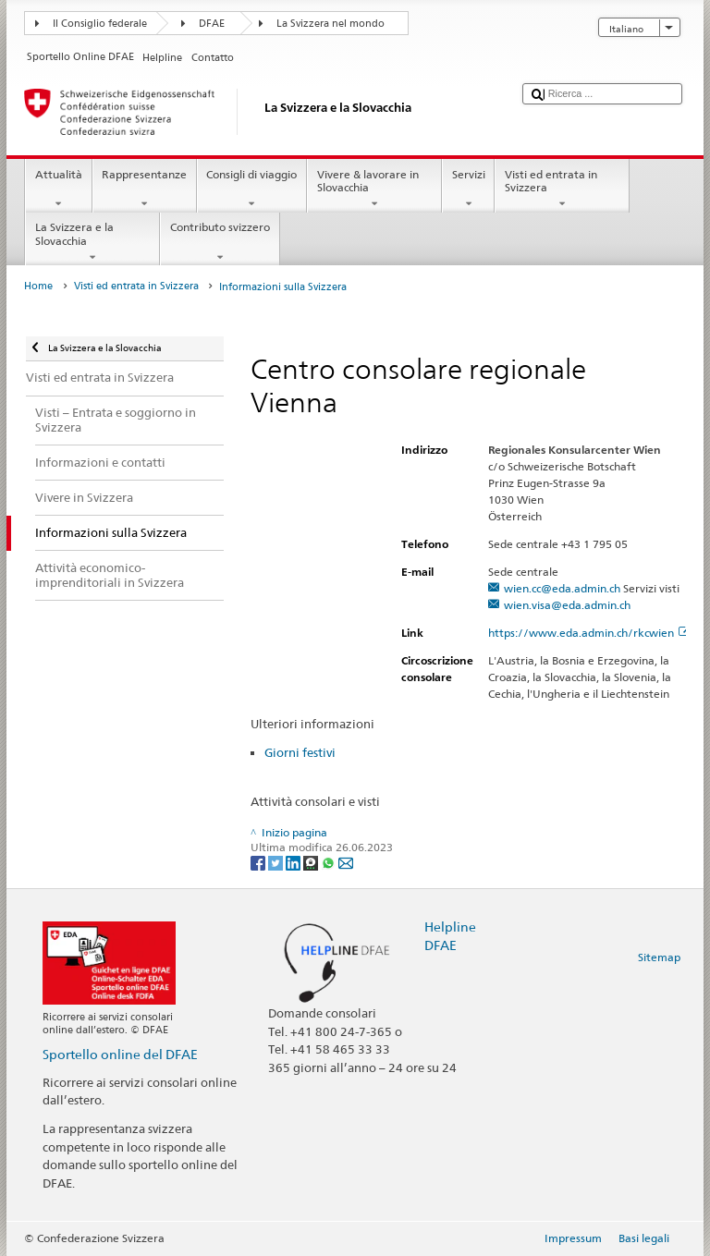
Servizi (468, 189)
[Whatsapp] (329, 862)
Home (38, 286)
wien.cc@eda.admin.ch (562, 588)
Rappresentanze (144, 189)
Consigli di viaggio (252, 189)
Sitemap (659, 957)
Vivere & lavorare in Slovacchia (374, 189)
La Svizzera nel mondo (330, 24)
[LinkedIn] (294, 862)
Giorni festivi (300, 752)
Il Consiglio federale (100, 24)
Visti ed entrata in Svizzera (562, 189)
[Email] (345, 862)
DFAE (212, 24)
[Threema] (312, 862)
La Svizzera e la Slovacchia (92, 242)
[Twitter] (277, 862)
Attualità (58, 189)
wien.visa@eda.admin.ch (567, 605)
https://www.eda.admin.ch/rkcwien (589, 633)
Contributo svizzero (219, 242)
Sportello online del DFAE (120, 1054)
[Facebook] (259, 862)
